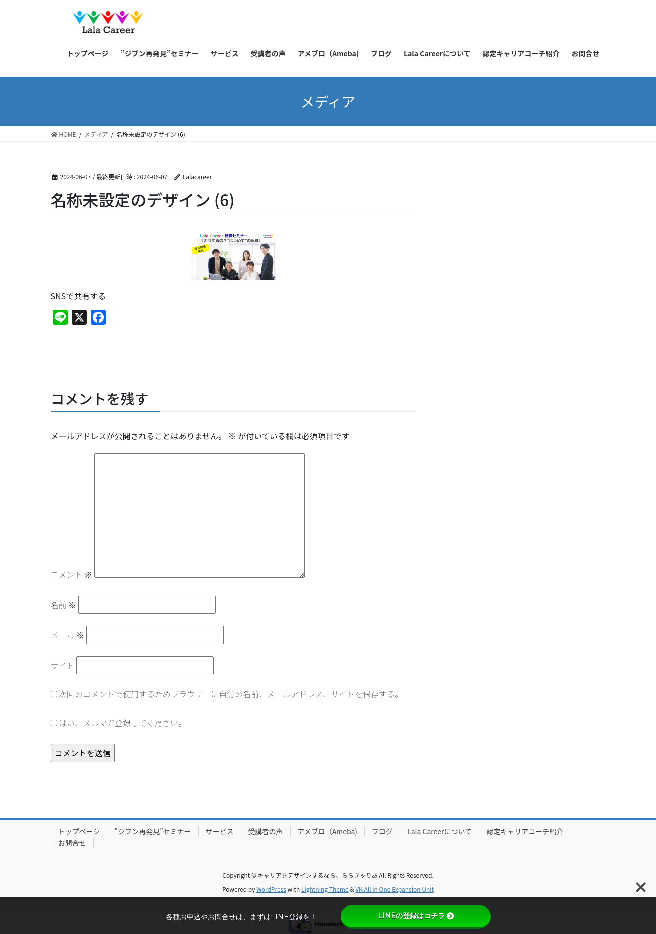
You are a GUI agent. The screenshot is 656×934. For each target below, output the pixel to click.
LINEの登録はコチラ (416, 916)
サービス (220, 831)
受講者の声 (265, 831)
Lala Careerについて (439, 831)
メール (68, 635)
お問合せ (72, 843)
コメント (72, 574)
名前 (64, 605)
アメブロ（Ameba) (328, 831)
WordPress (271, 889)
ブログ (382, 831)
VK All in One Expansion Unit (394, 889)
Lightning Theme (325, 889)
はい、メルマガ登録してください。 (119, 723)
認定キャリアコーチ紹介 (524, 831)
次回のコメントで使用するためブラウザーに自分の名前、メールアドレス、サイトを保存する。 (231, 694)
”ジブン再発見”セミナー (152, 831)
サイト (63, 666)
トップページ (79, 831)
